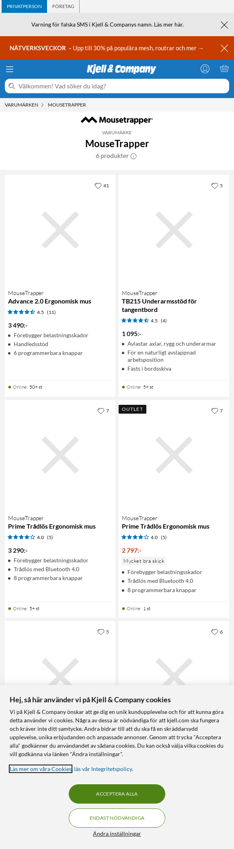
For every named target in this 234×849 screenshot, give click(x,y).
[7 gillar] (103, 410)
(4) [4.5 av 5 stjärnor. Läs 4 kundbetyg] (164, 321)
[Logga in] (205, 68)
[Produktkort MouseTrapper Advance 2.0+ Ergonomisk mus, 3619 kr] (174, 676)
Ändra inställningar (117, 833)
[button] (133, 155)
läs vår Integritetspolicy (103, 768)
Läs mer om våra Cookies (41, 768)
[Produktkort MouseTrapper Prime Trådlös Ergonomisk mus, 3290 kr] (60, 455)
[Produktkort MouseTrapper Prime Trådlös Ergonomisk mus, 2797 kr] (174, 455)
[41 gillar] (101, 185)
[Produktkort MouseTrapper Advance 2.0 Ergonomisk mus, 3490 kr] (60, 230)
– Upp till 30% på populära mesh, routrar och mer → (107, 47)
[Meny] (9, 69)
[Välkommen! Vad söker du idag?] (122, 86)
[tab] (24, 6)
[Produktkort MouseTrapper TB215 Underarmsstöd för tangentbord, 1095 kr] (174, 230)
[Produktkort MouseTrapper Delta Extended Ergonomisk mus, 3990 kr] (60, 676)
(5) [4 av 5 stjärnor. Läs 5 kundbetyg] (50, 537)
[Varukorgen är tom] (224, 68)
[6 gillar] (217, 631)
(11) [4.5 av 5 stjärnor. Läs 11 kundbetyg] (51, 312)
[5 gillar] (217, 185)
